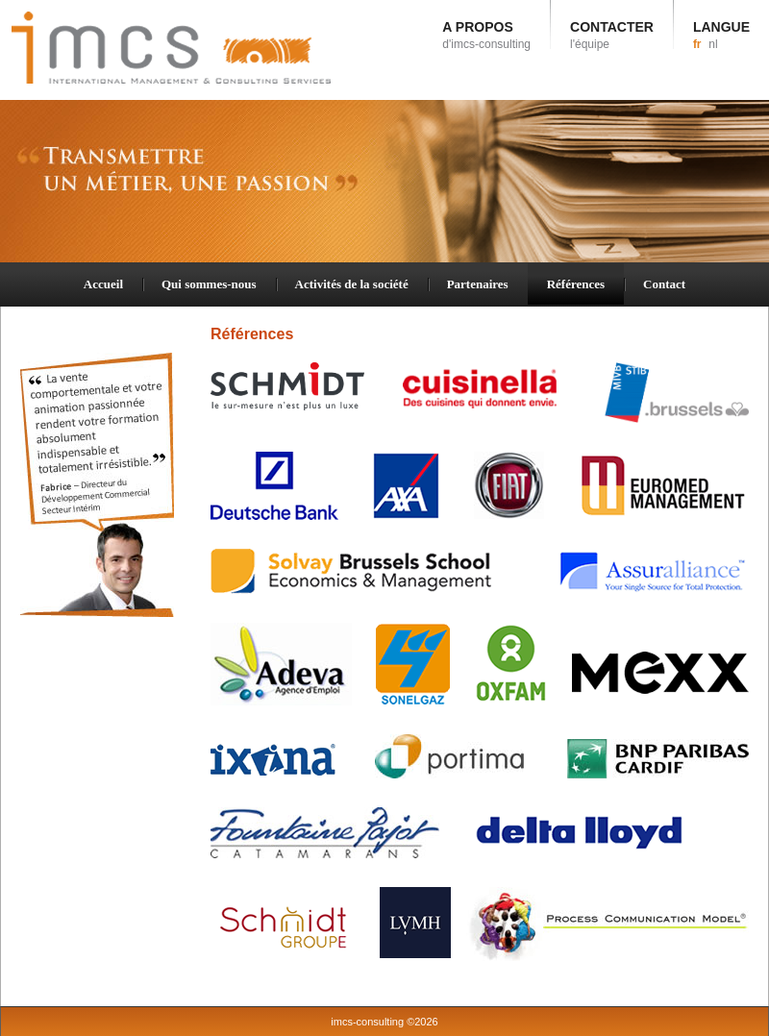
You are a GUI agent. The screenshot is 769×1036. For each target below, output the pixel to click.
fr (697, 44)
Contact (664, 284)
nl (712, 44)
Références (576, 284)
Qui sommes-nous (209, 284)
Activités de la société (352, 284)
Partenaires (478, 284)
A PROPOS (486, 35)
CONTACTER (612, 35)
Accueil (103, 284)
